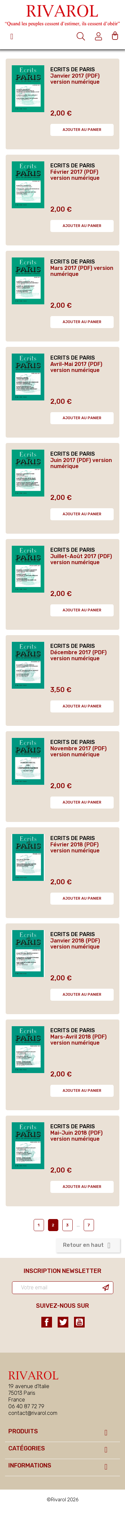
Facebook (46, 1322)
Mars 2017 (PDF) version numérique (81, 271)
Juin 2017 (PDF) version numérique (81, 463)
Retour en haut (88, 1245)
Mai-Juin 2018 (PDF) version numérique (76, 1136)
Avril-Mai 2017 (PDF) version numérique (76, 367)
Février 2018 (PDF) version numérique (75, 847)
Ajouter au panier (82, 130)
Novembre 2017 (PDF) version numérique (78, 751)
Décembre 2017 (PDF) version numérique (78, 655)
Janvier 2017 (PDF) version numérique (75, 79)
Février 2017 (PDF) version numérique (75, 175)
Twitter (63, 1322)
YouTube (79, 1322)
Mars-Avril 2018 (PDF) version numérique (78, 1040)
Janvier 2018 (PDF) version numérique (75, 944)
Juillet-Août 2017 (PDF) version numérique (81, 559)
